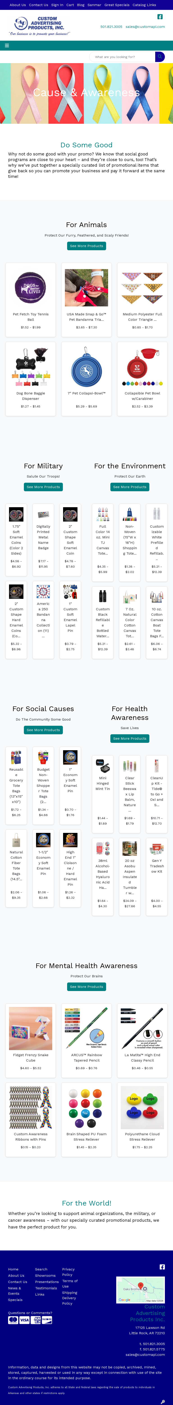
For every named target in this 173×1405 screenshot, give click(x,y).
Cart (70, 5)
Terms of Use (69, 1283)
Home (13, 1269)
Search (41, 1269)
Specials (15, 1300)
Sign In (57, 5)
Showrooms (45, 1275)
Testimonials (46, 1288)
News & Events (14, 1291)
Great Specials (117, 5)
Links (39, 1294)
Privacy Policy (68, 1272)
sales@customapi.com (145, 26)
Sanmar (94, 5)
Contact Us (38, 5)
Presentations (46, 1282)
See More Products (86, 246)
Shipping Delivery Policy (69, 1297)
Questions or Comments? (30, 1313)
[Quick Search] (122, 57)
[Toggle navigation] (7, 45)
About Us (18, 5)
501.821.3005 (111, 26)
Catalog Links (144, 5)
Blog (80, 5)
